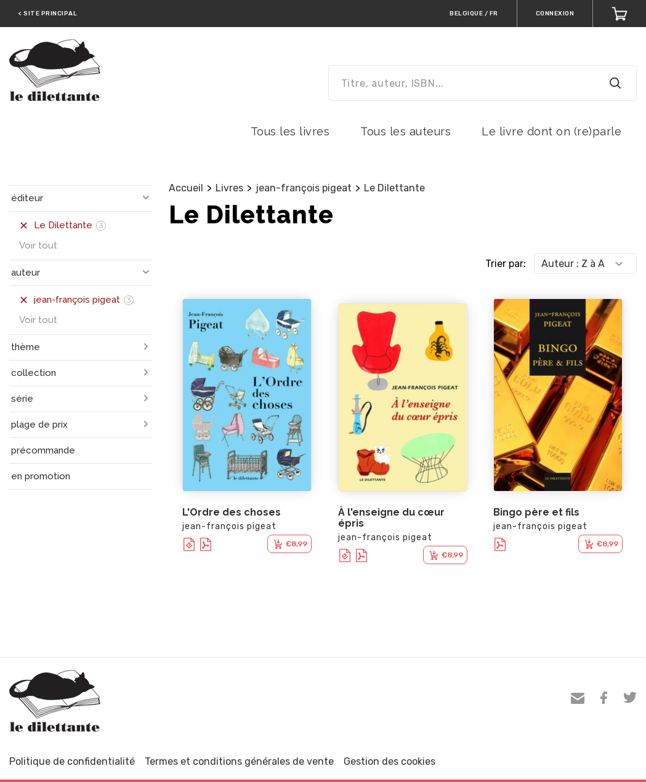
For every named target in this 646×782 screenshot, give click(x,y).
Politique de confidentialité (72, 761)
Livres (229, 188)
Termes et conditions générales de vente (239, 761)
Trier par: (505, 263)
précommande (43, 450)
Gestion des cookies (389, 761)
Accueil (186, 188)
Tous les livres (290, 131)
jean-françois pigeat (304, 188)
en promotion (40, 476)
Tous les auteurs (405, 131)
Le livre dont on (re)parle (551, 131)
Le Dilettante (394, 188)
